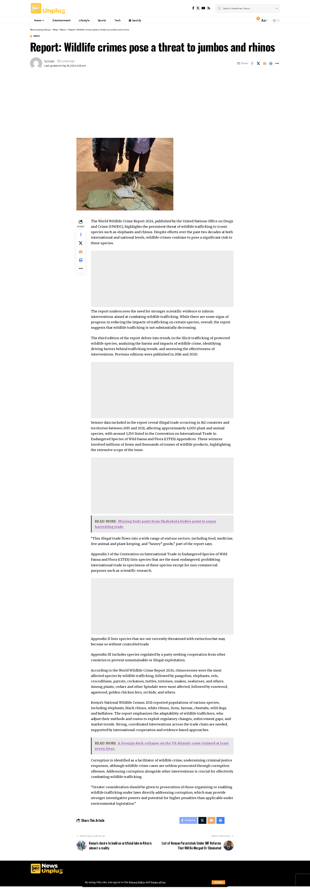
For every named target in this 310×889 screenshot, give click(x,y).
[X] (198, 8)
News (38, 36)
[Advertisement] (155, 108)
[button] (218, 882)
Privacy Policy (138, 882)
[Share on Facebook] (252, 64)
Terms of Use (163, 882)
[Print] (271, 64)
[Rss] (208, 8)
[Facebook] (193, 8)
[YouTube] (203, 8)
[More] (277, 64)
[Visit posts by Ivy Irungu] (36, 64)
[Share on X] (258, 64)
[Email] (264, 64)
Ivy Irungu (50, 61)
